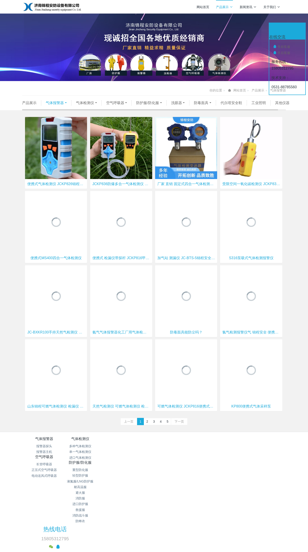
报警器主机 (44, 457)
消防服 (176, 480)
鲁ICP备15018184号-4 (188, 515)
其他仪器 (34, 108)
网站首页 (203, 7)
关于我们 (271, 7)
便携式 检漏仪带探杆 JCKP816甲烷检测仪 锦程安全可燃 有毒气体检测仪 (121, 264)
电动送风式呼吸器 (132, 463)
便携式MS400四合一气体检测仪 (56, 264)
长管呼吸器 (132, 452)
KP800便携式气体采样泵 (251, 412)
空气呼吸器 (115, 103)
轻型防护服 (176, 457)
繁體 (154, 541)
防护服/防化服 (147, 103)
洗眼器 (176, 103)
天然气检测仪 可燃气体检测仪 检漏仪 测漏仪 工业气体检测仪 (121, 412)
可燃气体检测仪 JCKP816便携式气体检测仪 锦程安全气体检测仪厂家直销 (186, 412)
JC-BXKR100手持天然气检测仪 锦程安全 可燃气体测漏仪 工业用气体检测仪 (56, 338)
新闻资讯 (248, 7)
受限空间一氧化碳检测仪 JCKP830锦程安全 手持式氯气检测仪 (251, 189)
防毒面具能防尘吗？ (186, 338)
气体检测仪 (85, 103)
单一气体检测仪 (88, 457)
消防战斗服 (176, 497)
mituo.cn (181, 533)
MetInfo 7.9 (146, 533)
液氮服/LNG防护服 (176, 463)
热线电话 (231, 447)
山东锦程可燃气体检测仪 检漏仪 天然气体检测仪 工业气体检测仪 (56, 412)
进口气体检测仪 (88, 463)
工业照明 (258, 103)
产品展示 (224, 7)
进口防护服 (176, 486)
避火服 (176, 474)
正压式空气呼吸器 (132, 457)
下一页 (179, 427)
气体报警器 (55, 103)
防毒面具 (201, 103)
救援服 (176, 492)
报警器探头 (44, 452)
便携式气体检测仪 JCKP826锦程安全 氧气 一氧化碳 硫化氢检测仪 (56, 189)
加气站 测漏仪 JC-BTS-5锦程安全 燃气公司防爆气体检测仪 (186, 264)
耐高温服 (176, 469)
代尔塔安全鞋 (231, 103)
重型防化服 (176, 452)
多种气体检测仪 (88, 452)
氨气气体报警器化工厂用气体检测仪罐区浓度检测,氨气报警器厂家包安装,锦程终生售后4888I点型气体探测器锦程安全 (121, 338)
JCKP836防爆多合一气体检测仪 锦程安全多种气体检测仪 (121, 189)
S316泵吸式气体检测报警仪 (251, 264)
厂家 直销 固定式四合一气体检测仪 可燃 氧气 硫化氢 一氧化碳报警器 (186, 189)
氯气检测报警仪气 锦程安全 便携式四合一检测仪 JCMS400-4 (251, 338)
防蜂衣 (176, 503)
